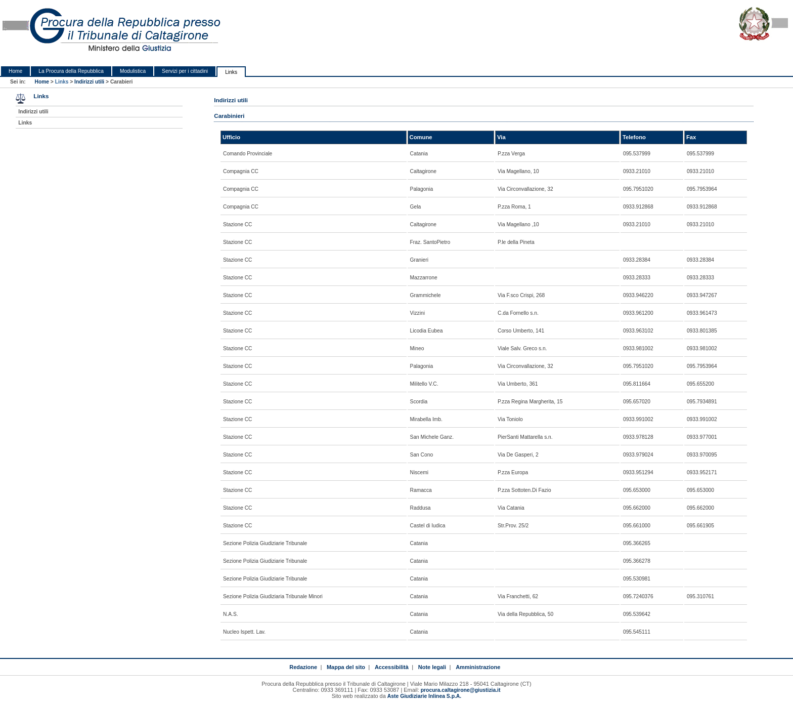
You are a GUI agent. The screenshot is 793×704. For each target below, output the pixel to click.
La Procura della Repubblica (71, 71)
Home (15, 71)
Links (231, 72)
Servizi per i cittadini (185, 71)
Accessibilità (392, 667)
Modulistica (133, 71)
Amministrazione (478, 667)
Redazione (303, 667)
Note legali (432, 667)
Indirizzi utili (89, 82)
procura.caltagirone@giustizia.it (461, 690)
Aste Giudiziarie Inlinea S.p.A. (424, 696)
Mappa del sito (346, 667)
